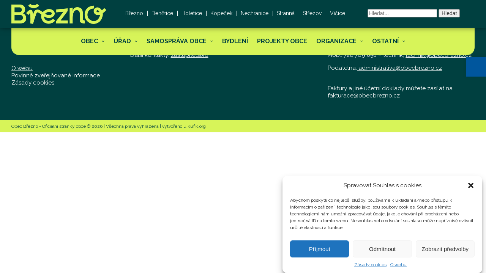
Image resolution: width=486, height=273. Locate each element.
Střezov (312, 13)
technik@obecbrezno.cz (439, 55)
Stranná (286, 13)
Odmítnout (382, 251)
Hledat (449, 13)
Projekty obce (282, 41)
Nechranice (254, 13)
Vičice (337, 13)
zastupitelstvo (189, 55)
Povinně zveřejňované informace (55, 75)
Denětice (162, 13)
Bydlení (235, 41)
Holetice (191, 13)
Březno (134, 13)
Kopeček (221, 13)
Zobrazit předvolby (445, 251)
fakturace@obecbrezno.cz (364, 95)
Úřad (122, 41)
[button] (476, 67)
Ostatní (385, 41)
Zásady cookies (370, 267)
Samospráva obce (177, 41)
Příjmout (319, 251)
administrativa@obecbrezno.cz (399, 67)
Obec (89, 41)
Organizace (336, 41)
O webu (398, 267)
